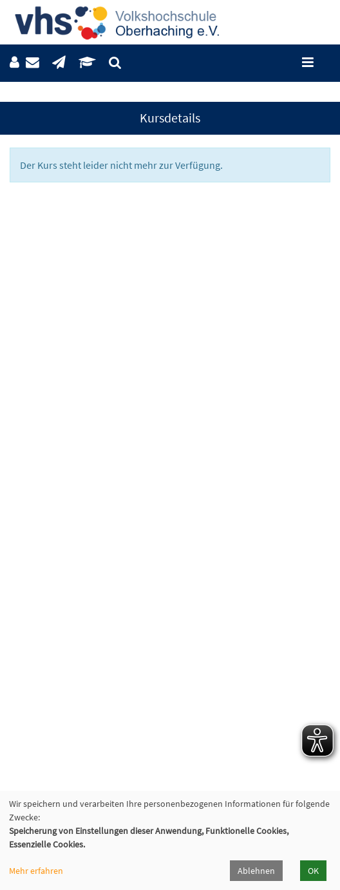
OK (313, 870)
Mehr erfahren (36, 870)
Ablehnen (256, 870)
